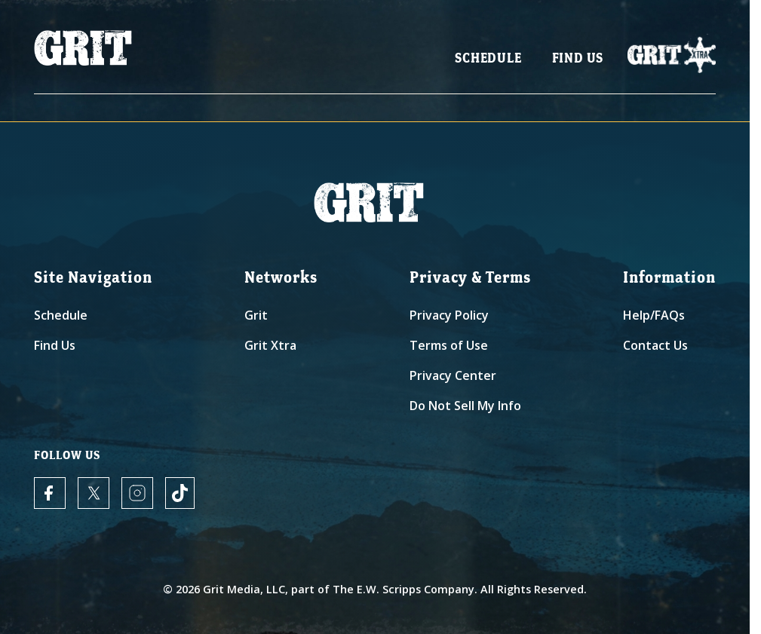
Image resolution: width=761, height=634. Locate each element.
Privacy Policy (449, 315)
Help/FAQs (654, 315)
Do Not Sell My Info (465, 405)
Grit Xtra (270, 345)
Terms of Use (449, 345)
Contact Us (655, 345)
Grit (256, 315)
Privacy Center (453, 375)
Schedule (488, 60)
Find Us (578, 60)
